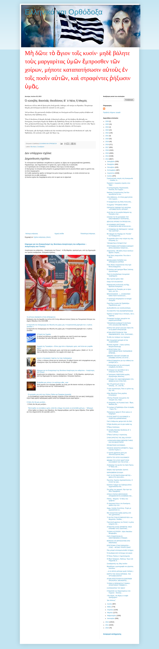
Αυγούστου (111, 173)
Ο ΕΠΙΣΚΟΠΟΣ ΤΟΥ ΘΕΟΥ (116, 588)
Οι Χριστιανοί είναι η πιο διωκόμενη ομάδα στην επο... (118, 504)
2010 (107, 628)
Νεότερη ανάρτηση (31, 233)
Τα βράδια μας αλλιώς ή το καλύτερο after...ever (52, 382)
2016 (107, 150)
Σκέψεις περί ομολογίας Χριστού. (117, 470)
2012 (107, 622)
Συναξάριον (40, 146)
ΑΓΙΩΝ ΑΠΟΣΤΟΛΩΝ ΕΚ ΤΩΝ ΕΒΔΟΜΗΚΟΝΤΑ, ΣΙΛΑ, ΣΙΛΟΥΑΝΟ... (120, 333)
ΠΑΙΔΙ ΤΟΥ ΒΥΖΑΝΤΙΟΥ (115, 282)
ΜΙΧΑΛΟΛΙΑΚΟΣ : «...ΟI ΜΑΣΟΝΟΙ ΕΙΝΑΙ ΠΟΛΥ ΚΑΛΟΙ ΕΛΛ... (118, 295)
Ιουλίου (109, 176)
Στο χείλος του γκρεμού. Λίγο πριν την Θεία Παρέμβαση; (119, 490)
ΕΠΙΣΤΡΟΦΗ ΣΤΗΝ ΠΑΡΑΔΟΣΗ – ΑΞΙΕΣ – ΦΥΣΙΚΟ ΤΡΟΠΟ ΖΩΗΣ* (119, 546)
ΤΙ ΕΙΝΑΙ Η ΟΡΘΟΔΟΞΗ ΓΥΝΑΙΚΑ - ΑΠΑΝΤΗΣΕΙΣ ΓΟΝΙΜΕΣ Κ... (119, 584)
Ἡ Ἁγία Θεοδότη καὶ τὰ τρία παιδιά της (119, 424)
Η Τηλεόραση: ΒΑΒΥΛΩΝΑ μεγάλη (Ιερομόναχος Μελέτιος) (118, 375)
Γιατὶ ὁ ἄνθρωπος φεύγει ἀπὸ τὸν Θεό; (119, 421)
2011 (107, 625)
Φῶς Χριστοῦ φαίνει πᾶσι (115, 279)
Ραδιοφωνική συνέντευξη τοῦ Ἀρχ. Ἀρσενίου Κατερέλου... (118, 285)
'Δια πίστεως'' (111, 600)
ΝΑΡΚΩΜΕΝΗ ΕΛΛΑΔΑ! (115, 472)
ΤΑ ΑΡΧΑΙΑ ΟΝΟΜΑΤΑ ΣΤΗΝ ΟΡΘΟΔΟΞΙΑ (41, 317)
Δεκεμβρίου (111, 161)
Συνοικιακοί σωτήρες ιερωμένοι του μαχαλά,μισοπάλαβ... (118, 319)
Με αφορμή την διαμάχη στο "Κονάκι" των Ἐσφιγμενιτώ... (119, 234)
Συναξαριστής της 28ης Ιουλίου (117, 563)
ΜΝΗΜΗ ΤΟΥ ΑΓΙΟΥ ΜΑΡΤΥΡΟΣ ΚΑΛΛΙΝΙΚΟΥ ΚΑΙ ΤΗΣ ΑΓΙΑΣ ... (118, 461)
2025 (107, 124)
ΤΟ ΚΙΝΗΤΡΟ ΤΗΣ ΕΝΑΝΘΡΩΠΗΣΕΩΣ (120, 311)
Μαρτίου (110, 612)
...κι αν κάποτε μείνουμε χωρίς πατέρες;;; (120, 571)
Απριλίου (110, 610)
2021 (107, 136)
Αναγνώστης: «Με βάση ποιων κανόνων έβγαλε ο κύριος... (120, 251)
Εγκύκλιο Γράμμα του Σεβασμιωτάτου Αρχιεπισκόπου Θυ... (119, 485)
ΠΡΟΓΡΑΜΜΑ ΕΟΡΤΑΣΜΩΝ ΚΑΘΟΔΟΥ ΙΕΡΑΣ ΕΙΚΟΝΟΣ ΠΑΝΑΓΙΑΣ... (120, 247)
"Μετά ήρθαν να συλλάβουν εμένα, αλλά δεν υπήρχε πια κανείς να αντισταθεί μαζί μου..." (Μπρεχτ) (60, 408)
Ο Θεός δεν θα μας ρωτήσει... (36, 402)
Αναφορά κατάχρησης (112, 634)
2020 (107, 139)
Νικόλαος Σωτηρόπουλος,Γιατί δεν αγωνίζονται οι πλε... (118, 193)
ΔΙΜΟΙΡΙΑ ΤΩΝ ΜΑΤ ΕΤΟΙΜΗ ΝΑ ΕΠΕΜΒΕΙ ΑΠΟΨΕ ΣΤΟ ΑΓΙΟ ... (118, 356)
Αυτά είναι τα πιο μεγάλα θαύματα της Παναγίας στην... (119, 213)
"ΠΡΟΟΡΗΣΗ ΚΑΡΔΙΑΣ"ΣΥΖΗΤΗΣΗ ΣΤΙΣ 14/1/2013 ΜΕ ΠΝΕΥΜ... (119, 324)
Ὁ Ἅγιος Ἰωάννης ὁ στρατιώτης (117, 435)
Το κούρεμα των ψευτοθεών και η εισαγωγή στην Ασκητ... (118, 371)
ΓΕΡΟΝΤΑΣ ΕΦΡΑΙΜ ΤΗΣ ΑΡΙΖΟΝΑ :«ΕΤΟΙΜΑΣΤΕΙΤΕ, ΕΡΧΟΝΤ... (119, 208)
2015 (107, 153)
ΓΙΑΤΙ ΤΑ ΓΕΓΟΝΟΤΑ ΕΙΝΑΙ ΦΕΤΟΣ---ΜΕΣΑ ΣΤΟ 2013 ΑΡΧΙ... (119, 476)
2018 (107, 144)
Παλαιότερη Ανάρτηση (87, 233)
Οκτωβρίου (111, 167)
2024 (107, 127)
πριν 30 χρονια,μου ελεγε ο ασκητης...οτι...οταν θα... (116, 385)
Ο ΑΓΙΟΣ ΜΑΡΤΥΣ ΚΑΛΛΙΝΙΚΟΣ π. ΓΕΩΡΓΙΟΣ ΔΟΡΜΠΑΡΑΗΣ (118, 417)
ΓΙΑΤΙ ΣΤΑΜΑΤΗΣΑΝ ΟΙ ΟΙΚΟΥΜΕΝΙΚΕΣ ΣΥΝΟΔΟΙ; (117, 537)
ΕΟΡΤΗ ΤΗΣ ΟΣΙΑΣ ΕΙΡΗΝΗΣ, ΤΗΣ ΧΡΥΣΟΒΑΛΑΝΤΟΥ (119, 575)
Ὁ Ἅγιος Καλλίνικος (113, 427)
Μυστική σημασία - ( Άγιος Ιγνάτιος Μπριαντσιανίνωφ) (118, 345)
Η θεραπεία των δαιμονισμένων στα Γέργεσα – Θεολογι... (118, 592)
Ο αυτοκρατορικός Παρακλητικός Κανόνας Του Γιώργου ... (117, 188)
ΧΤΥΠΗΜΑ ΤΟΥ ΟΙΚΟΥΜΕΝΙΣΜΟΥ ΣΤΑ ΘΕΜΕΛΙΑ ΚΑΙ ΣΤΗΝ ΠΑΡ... (120, 380)
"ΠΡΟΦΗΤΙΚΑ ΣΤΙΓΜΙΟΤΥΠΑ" (117, 243)
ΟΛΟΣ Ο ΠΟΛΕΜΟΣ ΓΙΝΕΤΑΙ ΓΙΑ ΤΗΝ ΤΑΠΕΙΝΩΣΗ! (54, 358)
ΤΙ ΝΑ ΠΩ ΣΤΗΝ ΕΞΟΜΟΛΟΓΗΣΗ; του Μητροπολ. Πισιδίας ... (120, 518)
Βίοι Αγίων (34, 146)
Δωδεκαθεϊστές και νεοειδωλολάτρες (119, 308)
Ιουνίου (109, 604)
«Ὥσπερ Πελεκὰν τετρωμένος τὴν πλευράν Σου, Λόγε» (118, 399)
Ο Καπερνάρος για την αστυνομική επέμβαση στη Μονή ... (118, 366)
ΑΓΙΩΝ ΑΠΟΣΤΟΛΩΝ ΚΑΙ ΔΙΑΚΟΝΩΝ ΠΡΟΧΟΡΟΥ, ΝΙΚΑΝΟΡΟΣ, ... (119, 579)
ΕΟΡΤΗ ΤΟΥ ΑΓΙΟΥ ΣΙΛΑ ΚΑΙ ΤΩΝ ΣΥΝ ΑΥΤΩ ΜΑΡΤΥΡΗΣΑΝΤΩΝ (120, 329)
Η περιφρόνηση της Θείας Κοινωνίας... (119, 202)
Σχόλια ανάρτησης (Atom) (42, 237)
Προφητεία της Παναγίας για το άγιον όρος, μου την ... (119, 290)
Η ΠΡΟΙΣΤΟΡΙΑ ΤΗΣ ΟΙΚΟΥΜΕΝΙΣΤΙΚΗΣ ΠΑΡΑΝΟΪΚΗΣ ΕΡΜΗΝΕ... (119, 351)
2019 (107, 141)
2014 (107, 156)
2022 (107, 133)
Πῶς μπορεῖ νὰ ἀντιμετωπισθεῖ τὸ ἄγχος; (120, 550)
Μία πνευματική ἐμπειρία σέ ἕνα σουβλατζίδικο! (117, 341)
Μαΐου (109, 607)
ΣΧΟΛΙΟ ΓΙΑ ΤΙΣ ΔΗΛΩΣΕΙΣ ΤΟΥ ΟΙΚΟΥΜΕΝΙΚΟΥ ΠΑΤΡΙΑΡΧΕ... (118, 218)
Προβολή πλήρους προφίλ (111, 112)
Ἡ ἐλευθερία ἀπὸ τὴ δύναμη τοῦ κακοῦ (119, 553)
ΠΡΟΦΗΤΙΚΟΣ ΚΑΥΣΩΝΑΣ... (116, 445)
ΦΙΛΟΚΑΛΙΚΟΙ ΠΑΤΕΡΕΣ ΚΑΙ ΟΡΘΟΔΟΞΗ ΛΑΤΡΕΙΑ (116, 261)
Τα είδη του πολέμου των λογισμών (118, 337)
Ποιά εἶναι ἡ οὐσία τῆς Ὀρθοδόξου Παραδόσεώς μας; (118, 304)
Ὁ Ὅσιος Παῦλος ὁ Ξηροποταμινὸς (118, 556)
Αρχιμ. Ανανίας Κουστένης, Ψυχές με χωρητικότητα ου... (119, 509)
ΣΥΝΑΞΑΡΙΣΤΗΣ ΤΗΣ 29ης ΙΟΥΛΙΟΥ (119, 438)
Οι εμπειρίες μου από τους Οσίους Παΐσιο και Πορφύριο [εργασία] (49, 394)
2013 (107, 159)
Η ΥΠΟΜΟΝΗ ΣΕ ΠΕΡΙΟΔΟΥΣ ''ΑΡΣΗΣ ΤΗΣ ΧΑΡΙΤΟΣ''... (120, 230)
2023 (107, 130)
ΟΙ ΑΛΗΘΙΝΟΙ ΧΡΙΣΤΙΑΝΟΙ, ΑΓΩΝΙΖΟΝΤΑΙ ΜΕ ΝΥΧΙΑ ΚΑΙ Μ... (119, 225)
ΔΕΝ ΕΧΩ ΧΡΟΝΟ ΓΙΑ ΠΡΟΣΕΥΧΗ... (119, 221)
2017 (107, 147)
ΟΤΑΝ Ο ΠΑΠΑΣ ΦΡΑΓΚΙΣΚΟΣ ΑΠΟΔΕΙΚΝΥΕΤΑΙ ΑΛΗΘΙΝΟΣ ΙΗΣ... (120, 495)
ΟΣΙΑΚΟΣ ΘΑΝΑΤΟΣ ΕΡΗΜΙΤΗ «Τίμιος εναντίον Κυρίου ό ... (120, 449)
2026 (107, 121)
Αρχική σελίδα (59, 233)
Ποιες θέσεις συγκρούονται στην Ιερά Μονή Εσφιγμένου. (119, 265)
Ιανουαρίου (111, 618)
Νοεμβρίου (111, 164)
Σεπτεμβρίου (111, 170)
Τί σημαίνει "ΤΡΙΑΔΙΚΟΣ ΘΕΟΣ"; (117, 205)
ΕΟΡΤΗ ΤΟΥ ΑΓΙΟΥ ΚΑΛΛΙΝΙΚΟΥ (118, 457)
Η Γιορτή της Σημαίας (44, 334)
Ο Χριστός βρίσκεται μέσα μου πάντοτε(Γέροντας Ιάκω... (117, 453)
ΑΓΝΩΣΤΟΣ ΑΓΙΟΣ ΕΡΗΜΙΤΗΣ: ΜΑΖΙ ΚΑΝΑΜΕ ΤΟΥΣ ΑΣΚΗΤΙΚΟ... (119, 527)
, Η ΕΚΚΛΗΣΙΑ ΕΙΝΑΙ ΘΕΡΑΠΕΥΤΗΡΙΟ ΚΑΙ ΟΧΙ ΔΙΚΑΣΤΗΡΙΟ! (120, 441)
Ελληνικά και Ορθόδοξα (64, 12)
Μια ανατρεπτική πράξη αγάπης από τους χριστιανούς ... (119, 513)
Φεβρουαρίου (112, 615)
